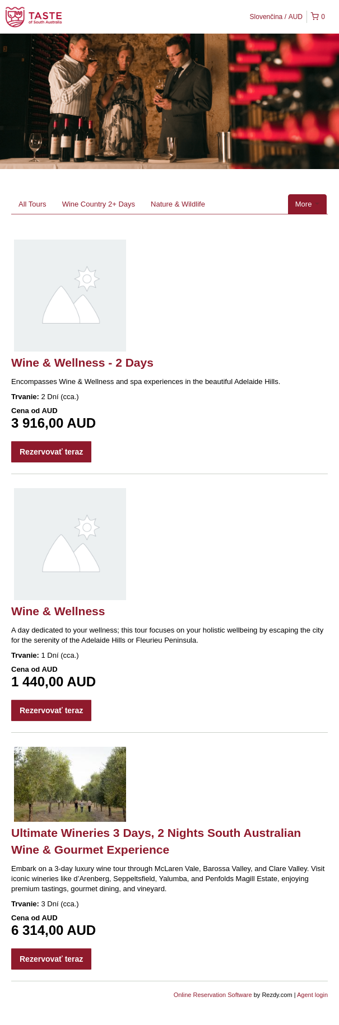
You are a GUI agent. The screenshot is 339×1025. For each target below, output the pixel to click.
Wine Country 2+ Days (98, 204)
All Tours (32, 204)
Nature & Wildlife (178, 204)
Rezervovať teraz (51, 451)
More (307, 204)
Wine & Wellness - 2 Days (82, 362)
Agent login (312, 994)
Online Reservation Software (213, 994)
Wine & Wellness (58, 611)
